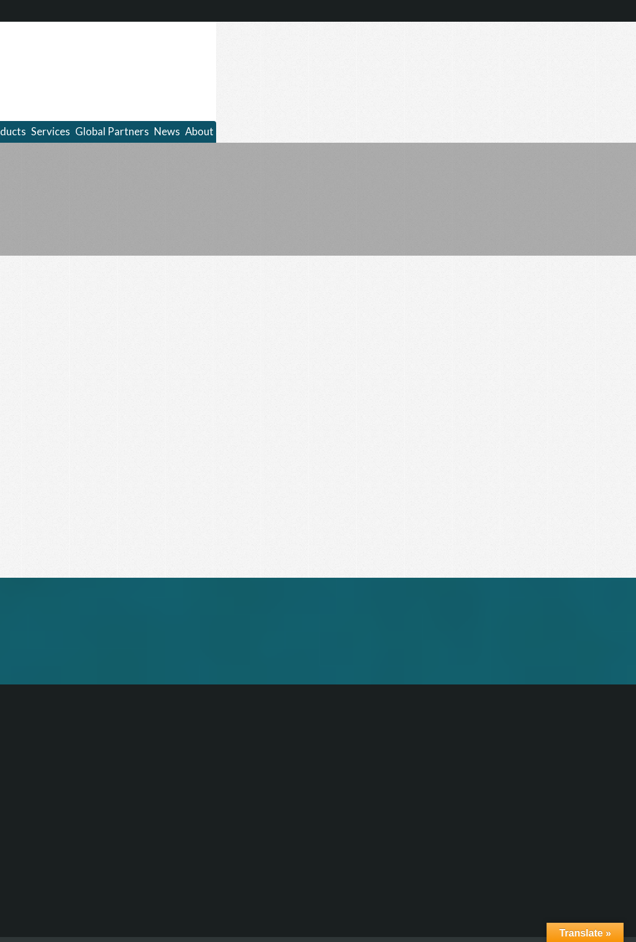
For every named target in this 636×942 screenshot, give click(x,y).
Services (50, 131)
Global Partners (112, 131)
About (199, 131)
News (167, 131)
